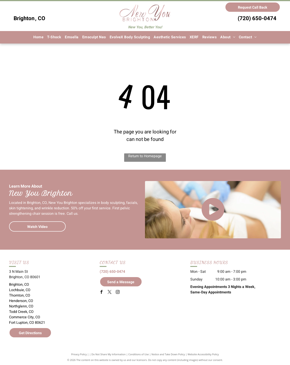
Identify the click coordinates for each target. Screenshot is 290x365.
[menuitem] (38, 37)
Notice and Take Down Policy (168, 354)
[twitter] (110, 292)
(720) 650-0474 (257, 18)
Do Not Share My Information (109, 354)
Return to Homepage (145, 156)
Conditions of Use (138, 354)
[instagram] (118, 292)
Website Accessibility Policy (203, 354)
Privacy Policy (79, 354)
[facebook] (101, 292)
